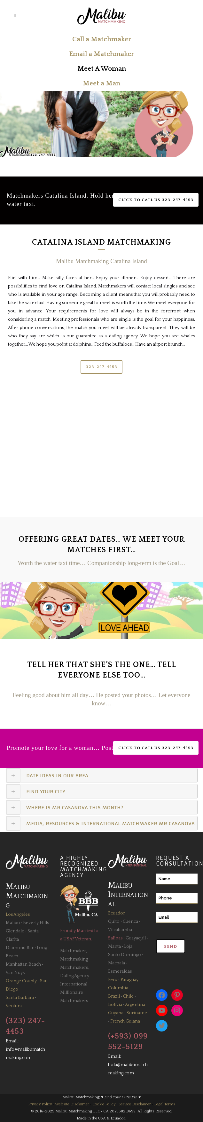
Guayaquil (136, 938)
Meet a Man (101, 83)
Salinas (115, 938)
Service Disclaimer (135, 1104)
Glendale (15, 931)
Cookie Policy (103, 1104)
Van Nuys (15, 972)
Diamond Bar (20, 947)
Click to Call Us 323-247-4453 (155, 200)
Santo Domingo (124, 954)
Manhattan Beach (23, 964)
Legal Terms (164, 1104)
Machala (116, 963)
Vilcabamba (120, 929)
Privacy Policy (40, 1104)
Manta (114, 946)
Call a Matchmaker (101, 39)
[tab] (102, 775)
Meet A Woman (101, 68)
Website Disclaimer (72, 1104)
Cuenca (130, 921)
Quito (114, 921)
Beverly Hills (36, 922)
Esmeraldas (120, 971)
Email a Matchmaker (101, 54)
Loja (128, 946)
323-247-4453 (101, 367)
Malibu (13, 922)
